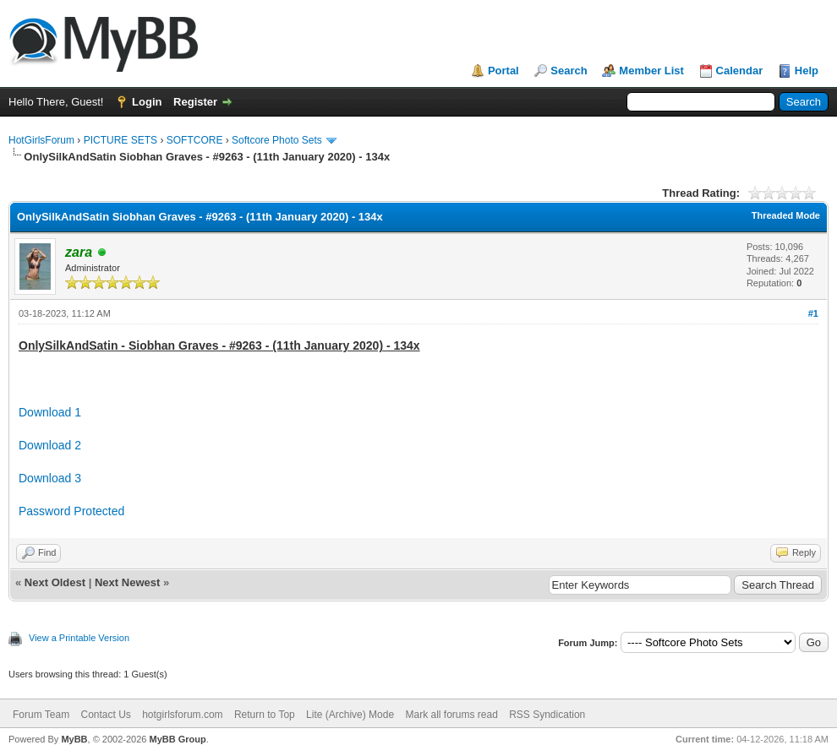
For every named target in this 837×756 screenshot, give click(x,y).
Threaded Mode (786, 215)
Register (195, 101)
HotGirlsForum (41, 140)
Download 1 (50, 412)
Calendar (739, 70)
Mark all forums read (451, 715)
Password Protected (71, 511)
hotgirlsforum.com (182, 715)
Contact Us (105, 715)
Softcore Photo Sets (277, 140)
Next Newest (127, 582)
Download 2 (50, 445)
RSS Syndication (547, 715)
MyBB (74, 739)
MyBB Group (177, 739)
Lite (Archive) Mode (350, 715)
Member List (651, 70)
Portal (503, 70)
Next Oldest (55, 582)
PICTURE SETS (120, 140)
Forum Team (41, 715)
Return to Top (264, 715)
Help (806, 70)
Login (146, 101)
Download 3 (50, 478)
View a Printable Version (79, 638)
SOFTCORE (195, 140)
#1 (813, 313)
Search (568, 70)
